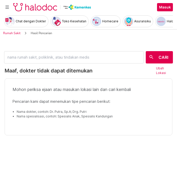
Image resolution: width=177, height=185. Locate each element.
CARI (163, 57)
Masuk (165, 7)
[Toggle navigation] (7, 7)
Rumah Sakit (11, 33)
